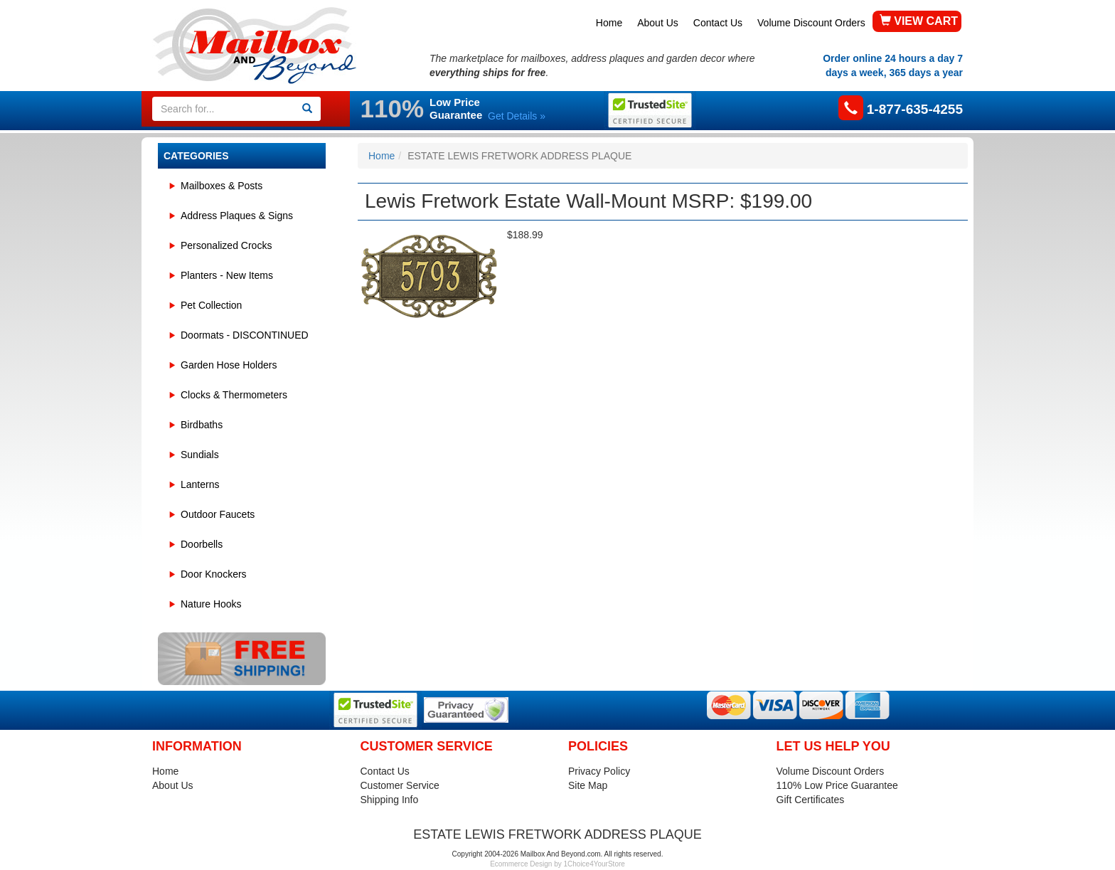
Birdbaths (202, 424)
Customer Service (400, 785)
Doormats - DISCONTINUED (245, 335)
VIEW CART (919, 21)
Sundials (200, 454)
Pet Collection (211, 305)
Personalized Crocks (226, 245)
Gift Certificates (811, 799)
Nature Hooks (211, 604)
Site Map (587, 785)
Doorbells (202, 544)
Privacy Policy (599, 771)
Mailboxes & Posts (221, 185)
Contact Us (717, 22)
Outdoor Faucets (218, 514)
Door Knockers (214, 574)
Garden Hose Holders (229, 365)
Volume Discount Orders (811, 22)
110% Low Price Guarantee (837, 785)
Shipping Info (390, 799)
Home (609, 22)
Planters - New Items (227, 275)
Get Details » (516, 116)
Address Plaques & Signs (237, 215)
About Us (657, 22)
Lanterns (200, 484)
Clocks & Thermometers (234, 394)
